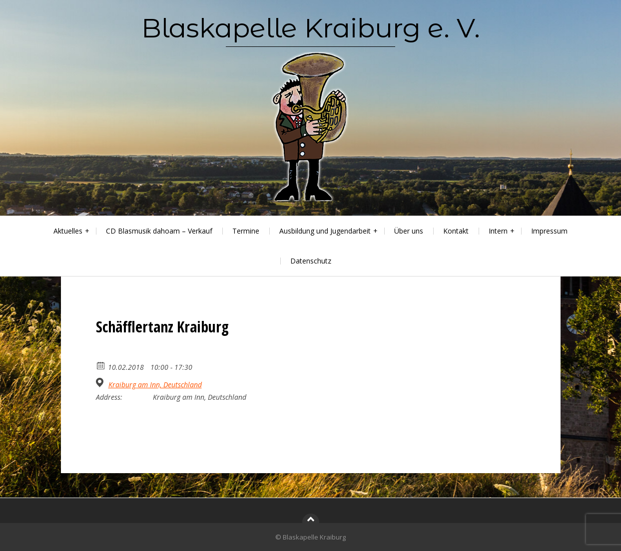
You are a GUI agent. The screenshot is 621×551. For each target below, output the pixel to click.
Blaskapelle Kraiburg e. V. (310, 28)
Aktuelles (67, 231)
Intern (498, 231)
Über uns (408, 231)
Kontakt (456, 231)
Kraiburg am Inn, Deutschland (155, 384)
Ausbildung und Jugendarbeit (325, 231)
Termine (245, 231)
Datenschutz (310, 261)
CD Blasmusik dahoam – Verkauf (159, 231)
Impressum (549, 231)
